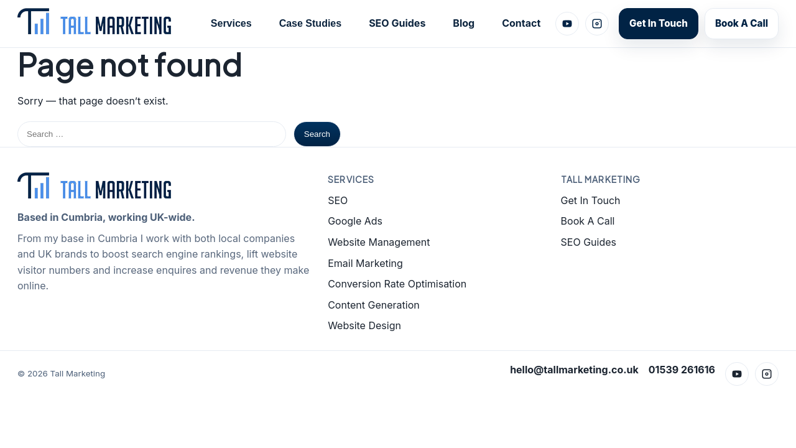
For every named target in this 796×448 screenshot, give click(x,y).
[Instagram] (597, 23)
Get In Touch (658, 23)
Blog (463, 23)
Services (231, 23)
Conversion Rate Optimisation (397, 284)
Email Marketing (365, 263)
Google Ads (355, 221)
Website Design (364, 325)
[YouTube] (567, 23)
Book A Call (741, 23)
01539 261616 (682, 369)
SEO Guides (397, 23)
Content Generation (374, 305)
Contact (521, 23)
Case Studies (310, 23)
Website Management (379, 242)
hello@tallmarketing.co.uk (574, 369)
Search (317, 134)
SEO (338, 200)
